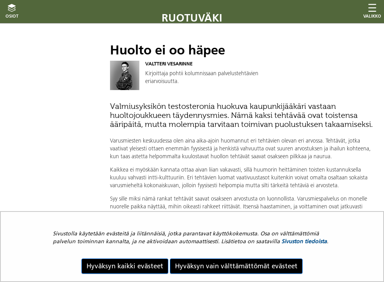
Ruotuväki (192, 17)
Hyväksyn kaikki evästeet (125, 266)
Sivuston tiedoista (304, 241)
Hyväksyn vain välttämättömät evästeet (236, 266)
